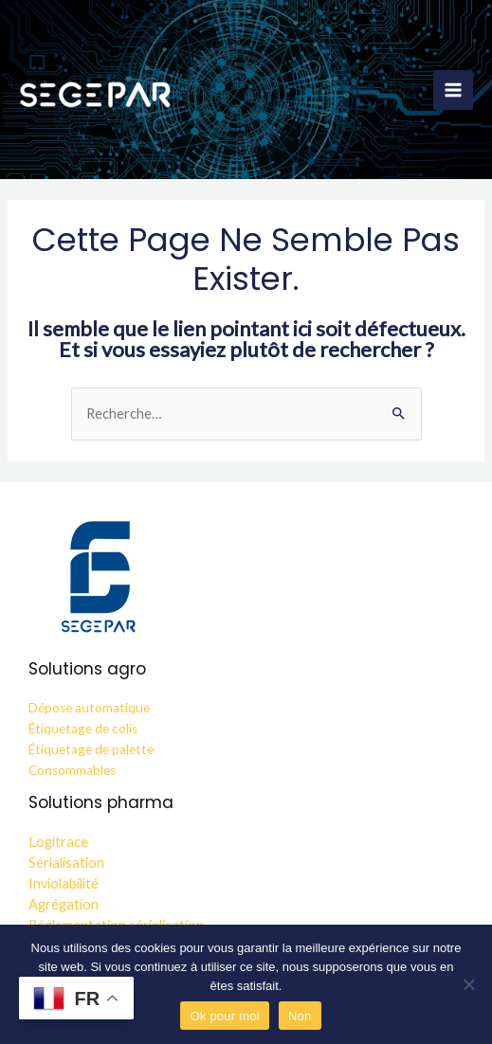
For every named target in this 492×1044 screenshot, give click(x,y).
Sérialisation (66, 863)
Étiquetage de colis (82, 728)
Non (300, 1016)
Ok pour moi (225, 1016)
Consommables (72, 770)
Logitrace (58, 842)
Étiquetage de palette (91, 749)
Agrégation (63, 904)
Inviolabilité (63, 883)
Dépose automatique (89, 707)
